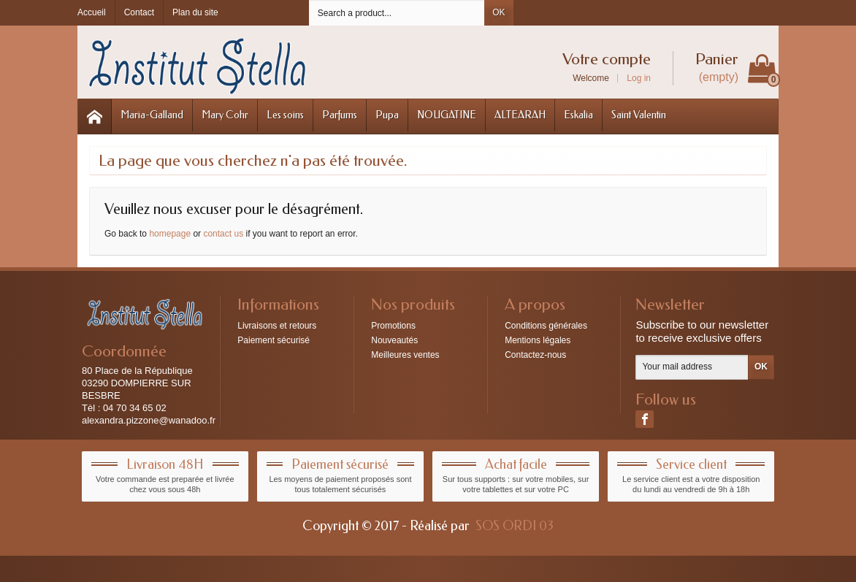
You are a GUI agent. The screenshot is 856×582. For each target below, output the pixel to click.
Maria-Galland (152, 115)
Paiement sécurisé (273, 340)
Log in (639, 78)
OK (498, 12)
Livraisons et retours (276, 326)
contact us (223, 234)
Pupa (387, 115)
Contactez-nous (535, 355)
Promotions (393, 326)
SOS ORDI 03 (514, 526)
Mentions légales (537, 340)
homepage (170, 234)
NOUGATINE (446, 115)
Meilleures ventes (405, 355)
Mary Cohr (225, 115)
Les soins (285, 115)
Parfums (339, 115)
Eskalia (578, 115)
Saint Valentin (638, 115)
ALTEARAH (520, 115)
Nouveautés (394, 340)
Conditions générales (546, 326)
